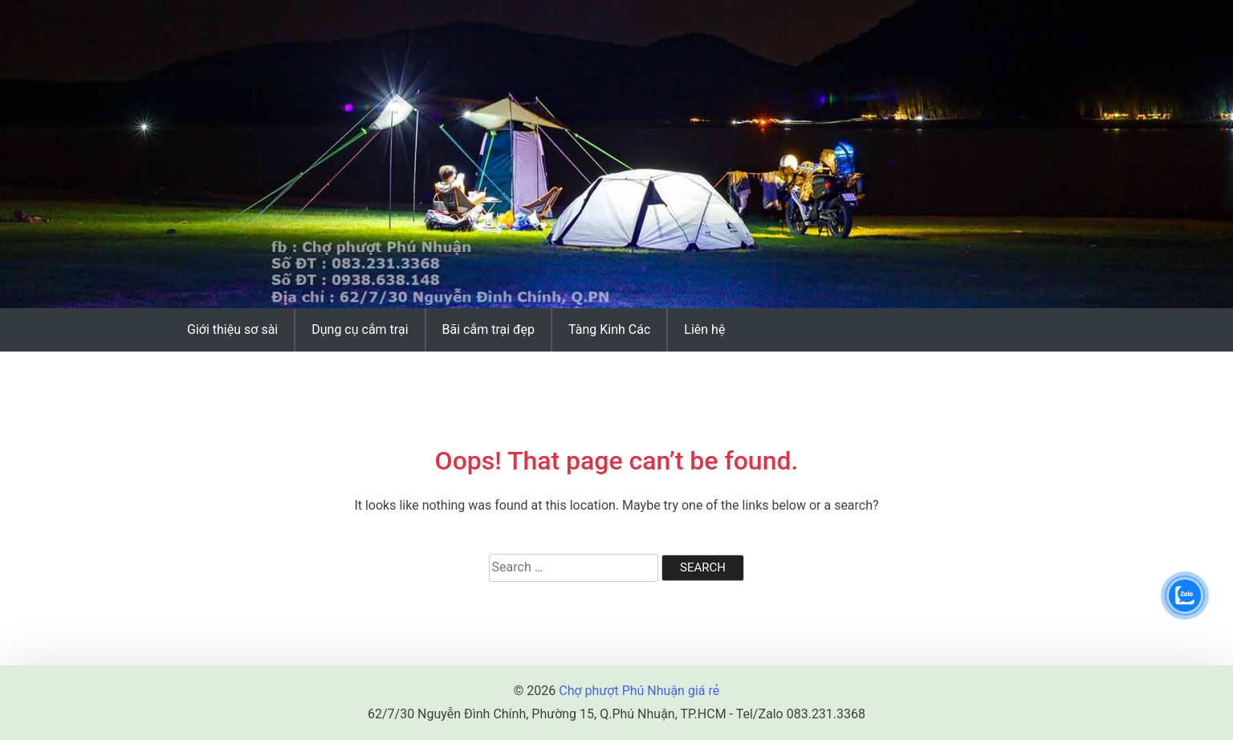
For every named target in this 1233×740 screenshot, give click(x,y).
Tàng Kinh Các (609, 329)
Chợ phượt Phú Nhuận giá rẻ (639, 690)
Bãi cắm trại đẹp (488, 329)
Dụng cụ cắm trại (359, 329)
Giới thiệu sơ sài (232, 329)
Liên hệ (704, 329)
